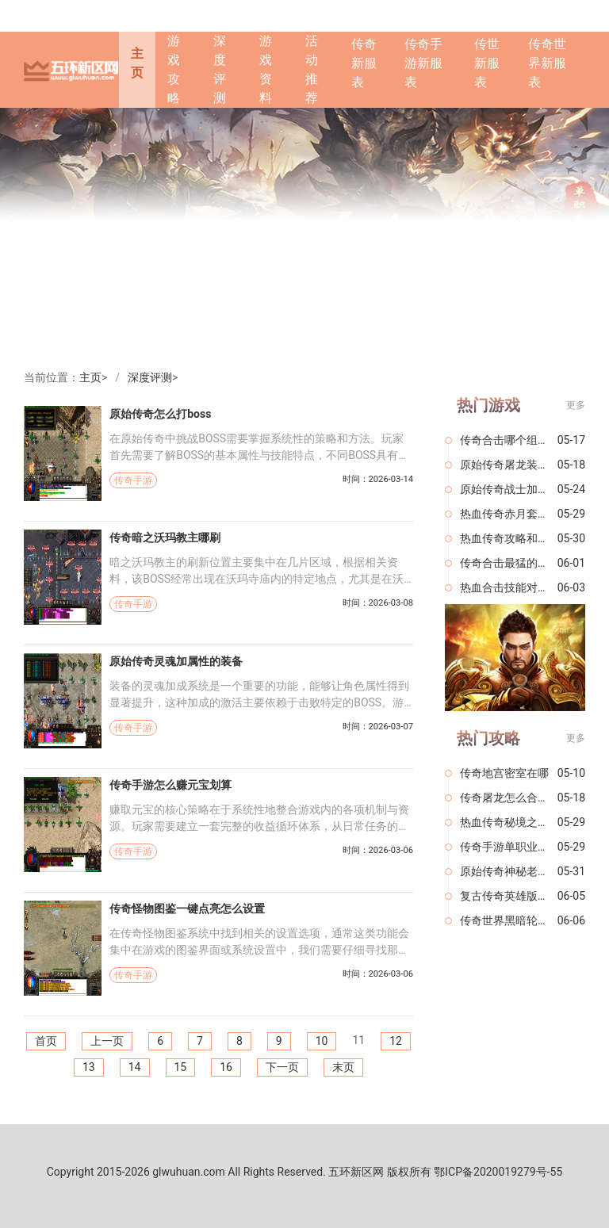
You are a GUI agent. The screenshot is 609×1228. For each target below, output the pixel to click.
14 (134, 1067)
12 (395, 1041)
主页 (137, 63)
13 (88, 1067)
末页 (343, 1067)
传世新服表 (487, 63)
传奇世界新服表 (547, 63)
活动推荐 (311, 69)
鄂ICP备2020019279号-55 (498, 1171)
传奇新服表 (364, 63)
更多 (575, 405)
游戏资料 (265, 69)
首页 (46, 1041)
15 (180, 1067)
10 (322, 1041)
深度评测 (219, 69)
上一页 (107, 1041)
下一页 (282, 1067)
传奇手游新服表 (423, 63)
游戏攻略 (173, 69)
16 (226, 1067)
